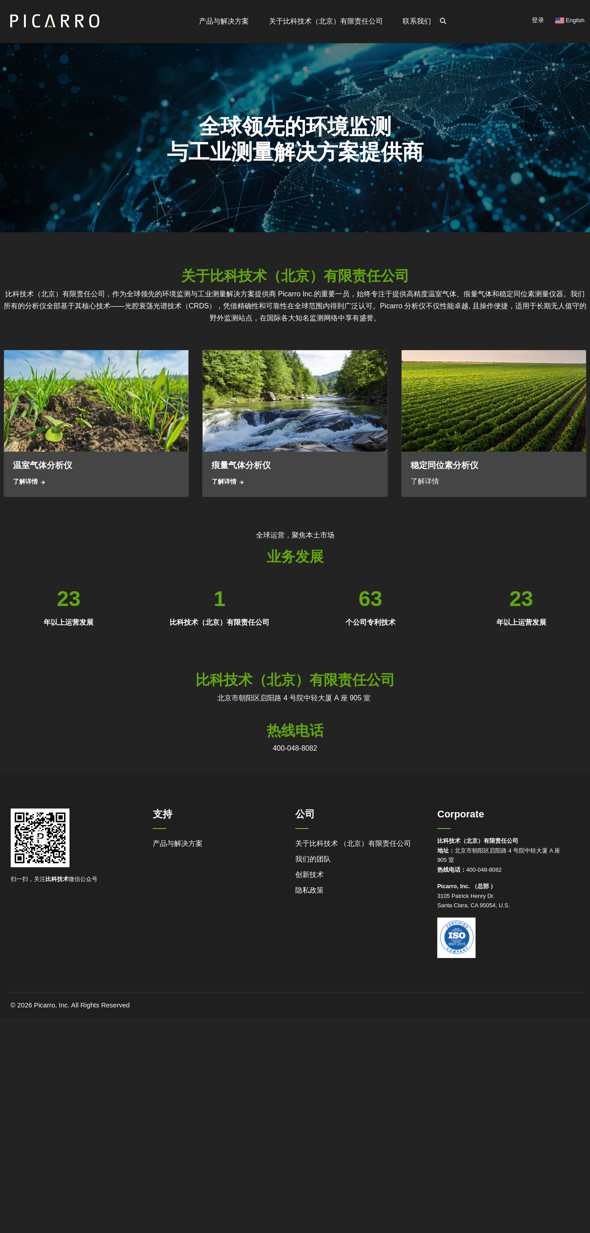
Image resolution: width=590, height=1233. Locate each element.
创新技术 (309, 874)
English (570, 20)
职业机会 (281, 92)
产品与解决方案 (178, 843)
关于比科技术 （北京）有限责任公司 (353, 843)
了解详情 (25, 481)
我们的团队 (313, 859)
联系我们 (417, 21)
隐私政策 (309, 890)
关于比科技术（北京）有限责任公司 (327, 21)
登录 (538, 20)
